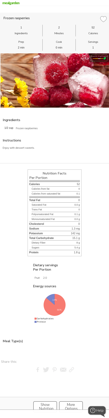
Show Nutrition (46, 406)
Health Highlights (99, 56)
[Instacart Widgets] (54, 394)
